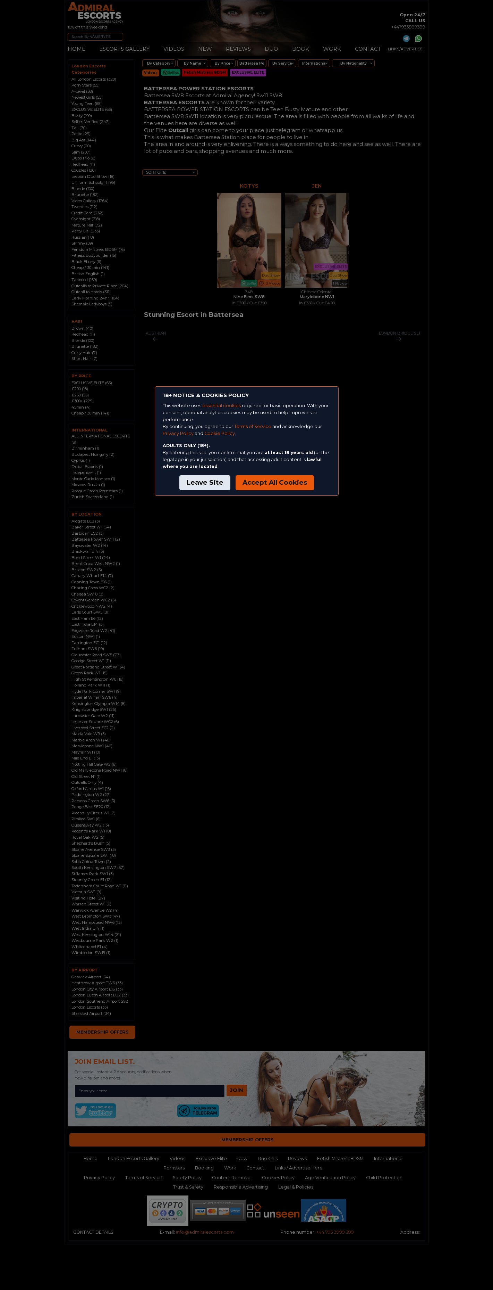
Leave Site (204, 482)
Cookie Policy (219, 433)
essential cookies (221, 405)
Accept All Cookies (275, 482)
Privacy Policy (178, 433)
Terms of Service (252, 426)
